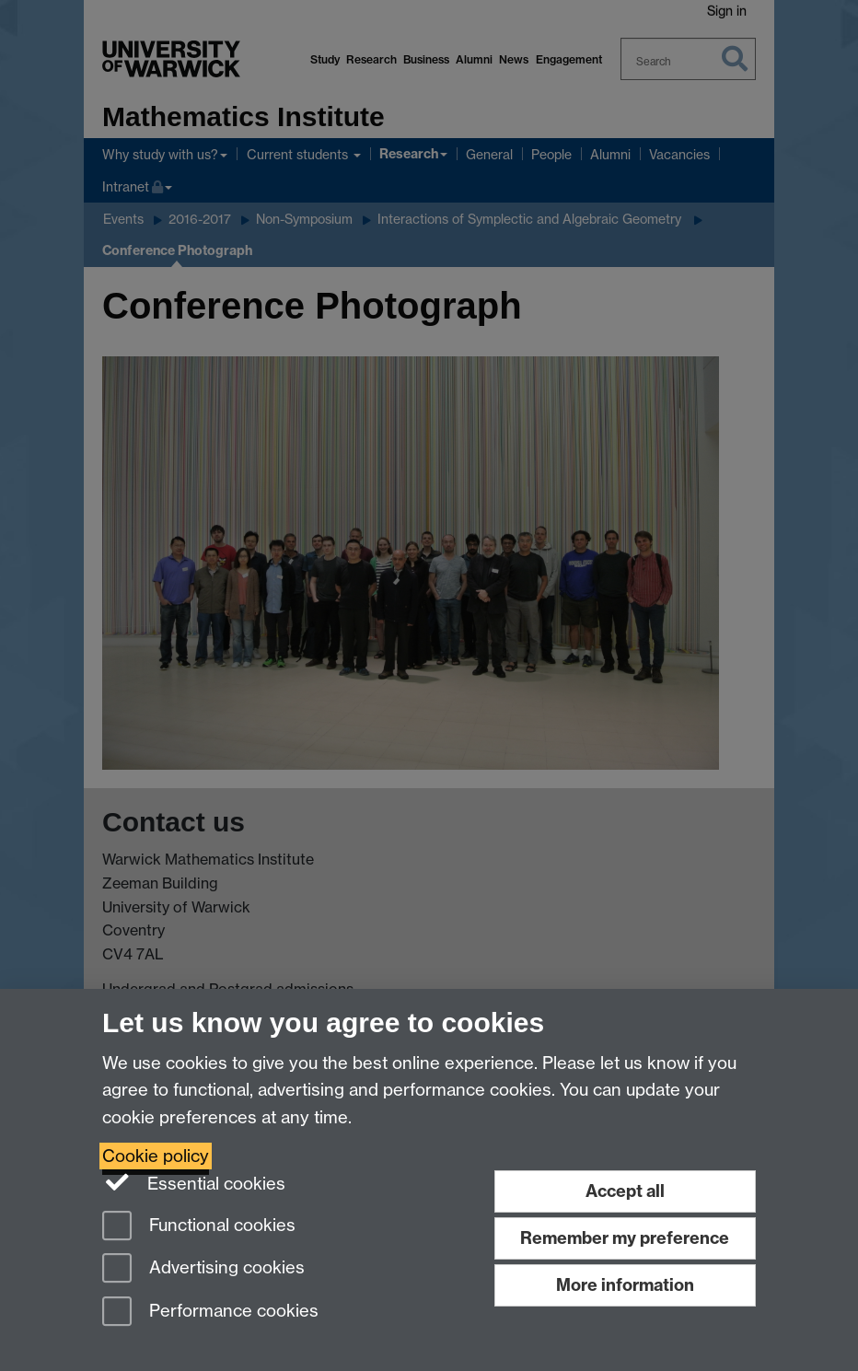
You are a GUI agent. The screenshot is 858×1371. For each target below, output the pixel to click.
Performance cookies (210, 1312)
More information (625, 1284)
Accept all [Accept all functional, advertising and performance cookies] (625, 1191)
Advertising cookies (203, 1269)
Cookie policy (155, 1156)
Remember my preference (624, 1238)
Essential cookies (193, 1182)
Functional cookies (199, 1227)
